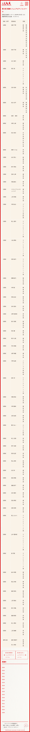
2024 (3, 667)
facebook (26, 725)
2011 (3, 706)
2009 (3, 712)
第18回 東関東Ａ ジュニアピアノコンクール (8, 655)
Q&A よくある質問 (10, 725)
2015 (3, 694)
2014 (3, 697)
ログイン (22, 3)
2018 (3, 685)
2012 (3, 703)
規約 (4, 725)
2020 (3, 679)
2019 (3, 682)
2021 (3, 676)
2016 (3, 691)
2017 (3, 688)
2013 (3, 700)
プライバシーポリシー (13, 727)
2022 (3, 673)
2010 (3, 709)
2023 (3, 670)
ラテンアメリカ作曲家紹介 (10, 723)
